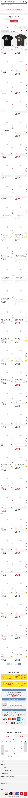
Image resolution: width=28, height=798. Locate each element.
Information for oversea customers (14, 9)
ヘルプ (14, 728)
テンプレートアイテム (21, 27)
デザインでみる (13, 31)
